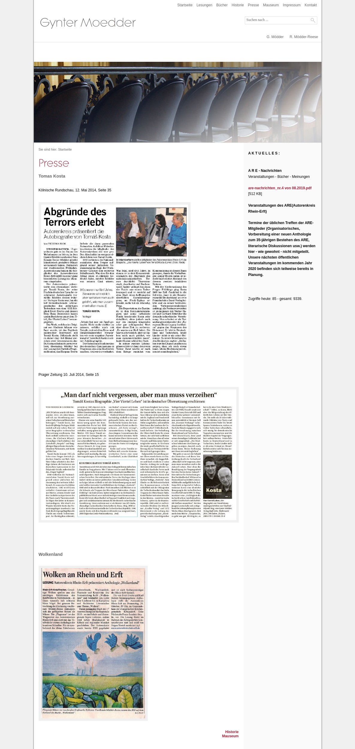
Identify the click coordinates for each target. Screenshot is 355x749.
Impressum (291, 5)
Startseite (185, 5)
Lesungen (204, 5)
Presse (253, 5)
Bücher (222, 5)
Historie (238, 5)
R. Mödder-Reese (304, 37)
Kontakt (311, 5)
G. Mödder (275, 37)
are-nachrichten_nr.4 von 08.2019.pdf (280, 188)
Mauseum (271, 5)
